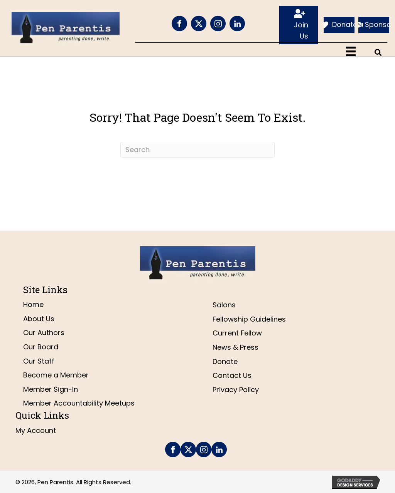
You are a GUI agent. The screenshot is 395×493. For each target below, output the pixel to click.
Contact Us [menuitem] (232, 375)
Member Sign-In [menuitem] (50, 389)
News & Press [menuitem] (235, 347)
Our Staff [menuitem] (38, 361)
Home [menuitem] (33, 304)
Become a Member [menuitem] (56, 375)
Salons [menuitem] (224, 305)
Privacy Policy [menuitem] (236, 389)
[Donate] (339, 25)
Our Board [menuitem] (40, 347)
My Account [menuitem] (35, 430)
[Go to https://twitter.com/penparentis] (198, 23)
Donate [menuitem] (225, 361)
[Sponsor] (373, 25)
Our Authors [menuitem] (43, 332)
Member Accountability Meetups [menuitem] (79, 403)
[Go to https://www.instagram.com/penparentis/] (218, 23)
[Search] (197, 150)
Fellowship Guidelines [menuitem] (249, 319)
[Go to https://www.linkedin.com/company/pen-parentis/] (237, 23)
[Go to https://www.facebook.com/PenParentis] (179, 23)
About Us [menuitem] (38, 319)
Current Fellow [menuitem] (237, 333)
